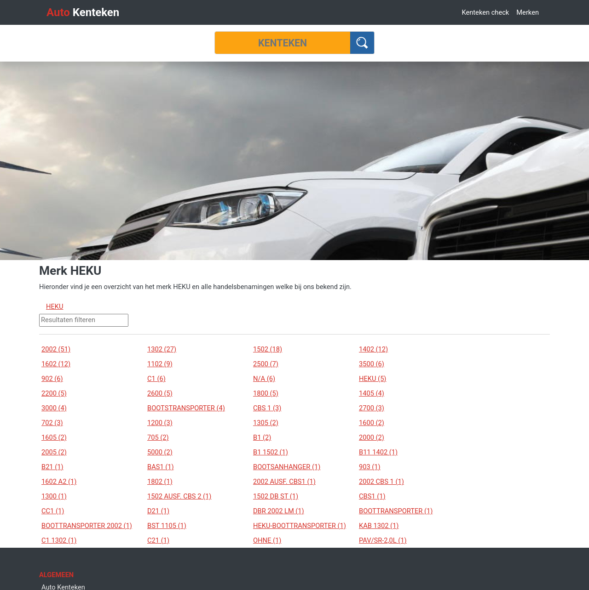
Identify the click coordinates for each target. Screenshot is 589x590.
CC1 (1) (52, 511)
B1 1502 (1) (270, 452)
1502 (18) (267, 349)
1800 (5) (265, 393)
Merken (527, 12)
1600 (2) (371, 423)
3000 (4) (54, 408)
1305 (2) (265, 423)
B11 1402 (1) (378, 452)
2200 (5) (54, 393)
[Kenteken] (282, 42)
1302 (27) (161, 349)
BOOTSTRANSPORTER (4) (186, 408)
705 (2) (158, 437)
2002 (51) (55, 349)
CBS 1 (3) (267, 408)
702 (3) (52, 423)
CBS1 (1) (372, 496)
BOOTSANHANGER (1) (286, 467)
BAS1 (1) (160, 467)
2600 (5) (160, 393)
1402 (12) (373, 349)
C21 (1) (158, 540)
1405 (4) (371, 393)
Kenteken (82, 12)
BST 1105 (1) (166, 526)
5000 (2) (160, 452)
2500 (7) (265, 364)
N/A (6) (264, 378)
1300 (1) (54, 496)
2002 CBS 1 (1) (381, 481)
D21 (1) (158, 511)
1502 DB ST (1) (275, 496)
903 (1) (370, 467)
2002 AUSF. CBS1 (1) (284, 481)
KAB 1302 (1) (378, 526)
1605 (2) (54, 437)
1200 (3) (160, 423)
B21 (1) (52, 467)
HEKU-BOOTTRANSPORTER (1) (299, 526)
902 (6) (52, 378)
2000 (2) (371, 437)
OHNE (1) (267, 540)
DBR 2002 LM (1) (278, 511)
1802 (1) (160, 481)
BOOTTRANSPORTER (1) (396, 511)
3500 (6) (371, 364)
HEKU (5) (372, 378)
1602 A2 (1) (58, 481)
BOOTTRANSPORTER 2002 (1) (86, 526)
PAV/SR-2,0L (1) (383, 540)
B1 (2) (262, 437)
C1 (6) (156, 378)
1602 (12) (55, 364)
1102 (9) (160, 364)
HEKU (55, 306)
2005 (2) (54, 452)
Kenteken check (485, 12)
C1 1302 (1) (58, 540)
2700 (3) (371, 408)
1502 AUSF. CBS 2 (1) (179, 496)
